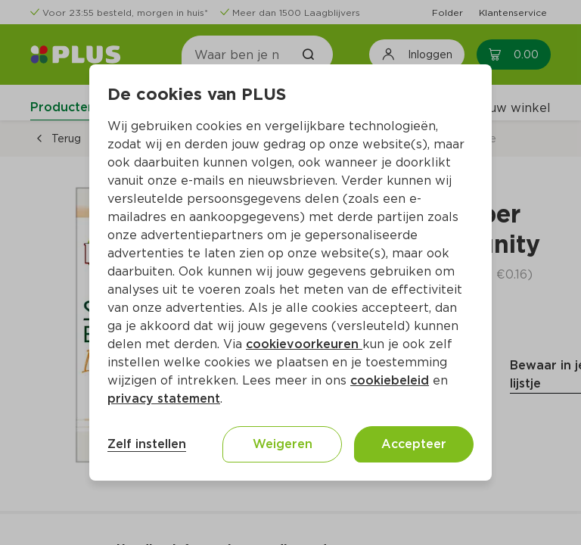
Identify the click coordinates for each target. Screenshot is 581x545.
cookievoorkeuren (304, 344)
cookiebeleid (389, 380)
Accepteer (413, 444)
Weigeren (282, 444)
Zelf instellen (146, 444)
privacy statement (163, 398)
